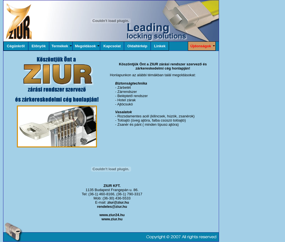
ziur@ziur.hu (118, 202)
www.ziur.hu (112, 219)
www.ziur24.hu (112, 215)
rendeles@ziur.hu (112, 206)
